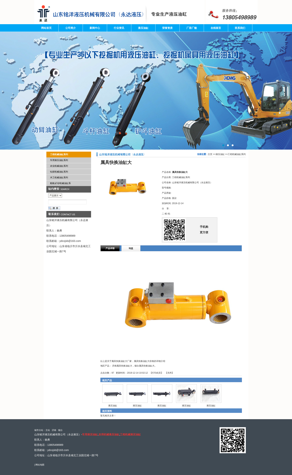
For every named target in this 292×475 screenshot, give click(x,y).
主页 (210, 154)
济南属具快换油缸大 (122, 365)
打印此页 (156, 373)
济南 (54, 430)
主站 (47, 430)
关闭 (169, 373)
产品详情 (110, 248)
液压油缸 (220, 154)
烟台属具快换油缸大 (144, 365)
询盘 (131, 248)
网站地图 (39, 464)
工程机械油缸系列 (237, 154)
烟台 (60, 430)
